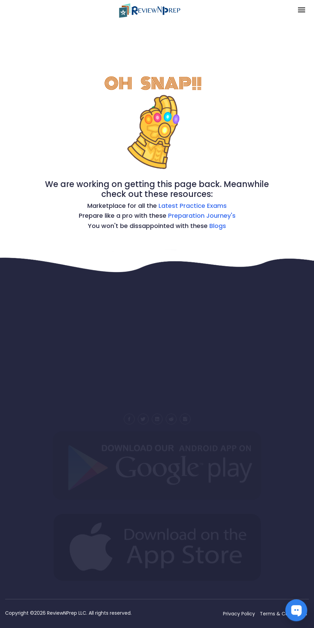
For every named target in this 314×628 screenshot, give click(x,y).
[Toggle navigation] (301, 10)
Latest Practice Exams (193, 205)
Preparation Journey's (202, 215)
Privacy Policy (239, 613)
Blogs (217, 226)
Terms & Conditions (283, 613)
